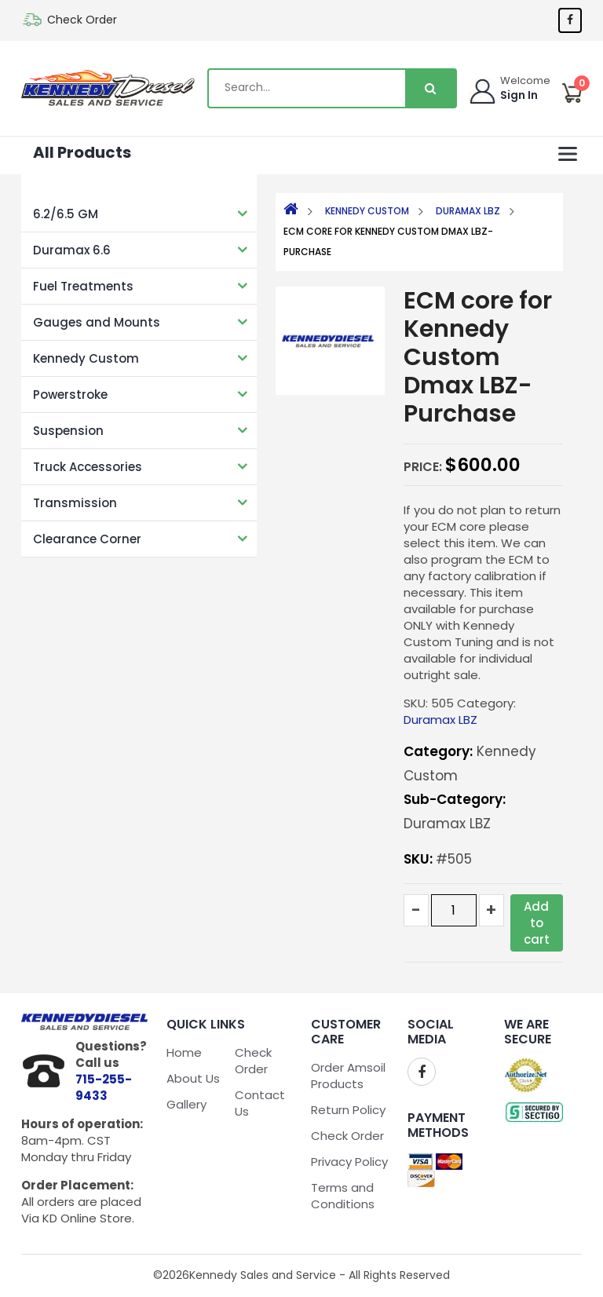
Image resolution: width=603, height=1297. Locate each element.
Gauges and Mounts (96, 322)
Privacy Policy (349, 1161)
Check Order (82, 19)
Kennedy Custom (86, 358)
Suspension (68, 430)
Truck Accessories (87, 467)
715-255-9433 (103, 1087)
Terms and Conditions (343, 1195)
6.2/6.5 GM (65, 214)
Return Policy (348, 1110)
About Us (193, 1078)
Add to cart (537, 923)
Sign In (519, 95)
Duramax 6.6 (72, 250)
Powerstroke (70, 394)
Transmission (75, 503)
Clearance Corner (87, 539)
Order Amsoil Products (348, 1075)
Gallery (186, 1104)
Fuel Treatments (83, 286)
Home (184, 1052)
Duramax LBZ (468, 210)
